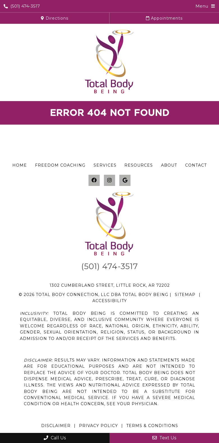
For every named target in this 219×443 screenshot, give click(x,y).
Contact (196, 165)
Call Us (55, 437)
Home (19, 165)
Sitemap (185, 294)
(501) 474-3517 (22, 6)
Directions (54, 18)
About (169, 165)
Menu (201, 6)
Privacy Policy (98, 425)
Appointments (164, 18)
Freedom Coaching (60, 165)
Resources (138, 165)
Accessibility (109, 300)
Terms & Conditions (152, 425)
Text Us (164, 437)
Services (105, 165)
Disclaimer (56, 425)
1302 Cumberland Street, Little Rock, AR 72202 (110, 285)
